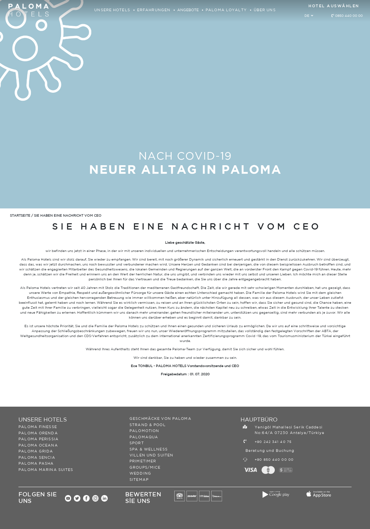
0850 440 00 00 (349, 15)
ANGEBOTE (188, 10)
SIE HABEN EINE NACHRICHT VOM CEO (67, 215)
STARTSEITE (20, 215)
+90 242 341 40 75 (273, 442)
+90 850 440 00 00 (274, 459)
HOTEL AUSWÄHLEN (333, 6)
